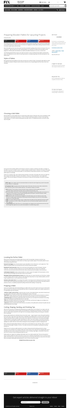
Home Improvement (28, 9)
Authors (51, 406)
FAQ (18, 5)
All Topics (40, 9)
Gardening (20, 9)
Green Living (58, 50)
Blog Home (7, 9)
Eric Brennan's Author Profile (57, 47)
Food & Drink (14, 9)
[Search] (57, 10)
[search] (65, 6)
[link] (9, 41)
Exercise (35, 9)
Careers (62, 406)
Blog (42, 5)
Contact (22, 5)
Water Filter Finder (36, 5)
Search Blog (62, 10)
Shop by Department (9, 5)
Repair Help (27, 5)
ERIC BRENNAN (59, 36)
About (59, 406)
